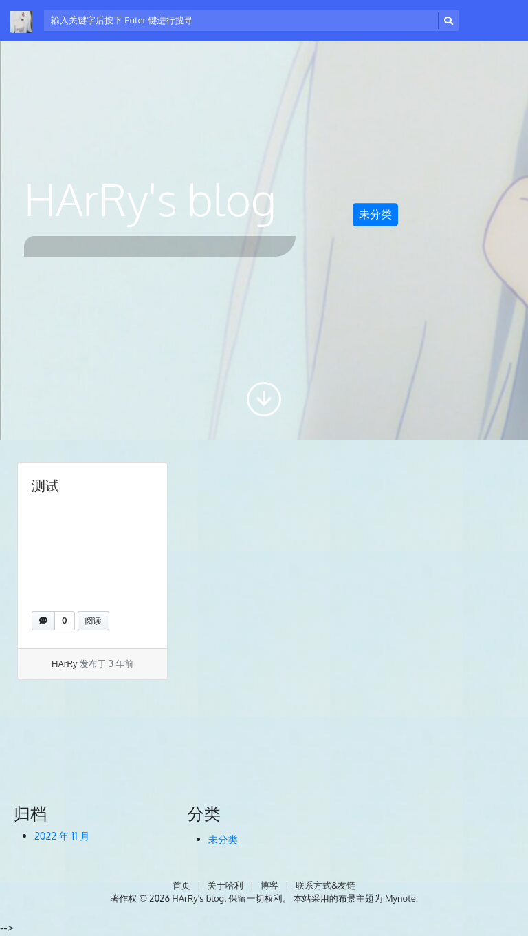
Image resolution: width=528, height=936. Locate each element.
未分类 (375, 214)
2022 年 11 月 (62, 835)
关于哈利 (225, 885)
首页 (181, 885)
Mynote (400, 898)
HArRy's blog (198, 898)
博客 (269, 885)
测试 (45, 485)
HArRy (64, 663)
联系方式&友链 (325, 885)
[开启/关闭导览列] (491, 20)
